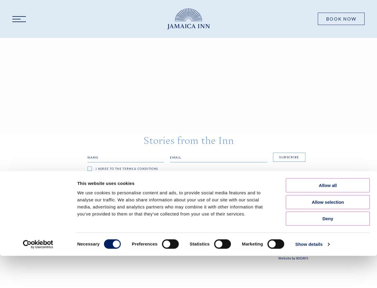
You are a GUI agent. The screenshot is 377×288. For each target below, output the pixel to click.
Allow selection (328, 118)
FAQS (73, 218)
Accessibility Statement (153, 226)
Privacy (136, 218)
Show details (309, 161)
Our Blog (79, 226)
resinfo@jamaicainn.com (213, 236)
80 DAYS (302, 258)
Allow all (328, 102)
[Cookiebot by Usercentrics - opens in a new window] (38, 161)
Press (74, 233)
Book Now (341, 18)
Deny (328, 135)
